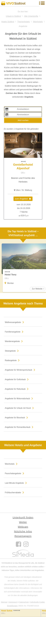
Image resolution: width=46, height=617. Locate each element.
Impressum (13, 602)
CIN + (23, 172)
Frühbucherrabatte (15, 492)
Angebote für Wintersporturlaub (20, 370)
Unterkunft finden (23, 517)
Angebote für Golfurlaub (17, 379)
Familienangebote (14, 331)
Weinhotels (11, 464)
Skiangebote (12, 351)
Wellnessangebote (15, 322)
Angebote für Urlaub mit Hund (20, 408)
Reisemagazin (23, 536)
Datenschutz (24, 602)
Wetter (23, 522)
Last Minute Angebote (16, 483)
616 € (24, 216)
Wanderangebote (14, 341)
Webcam (23, 526)
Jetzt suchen (23, 120)
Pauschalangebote (15, 473)
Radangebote (12, 360)
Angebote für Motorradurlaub (19, 398)
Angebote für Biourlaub (17, 417)
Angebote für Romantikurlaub (19, 427)
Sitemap (4, 602)
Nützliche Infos (23, 531)
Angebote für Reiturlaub (17, 389)
